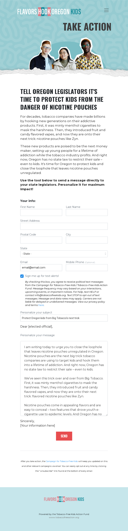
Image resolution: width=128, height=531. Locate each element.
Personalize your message (64, 375)
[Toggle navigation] (106, 10)
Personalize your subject (64, 316)
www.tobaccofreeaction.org (64, 517)
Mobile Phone (87, 265)
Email (41, 265)
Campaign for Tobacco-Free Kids (62, 461)
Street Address (64, 224)
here (41, 305)
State (64, 252)
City (87, 238)
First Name (41, 210)
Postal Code (41, 238)
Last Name (87, 210)
